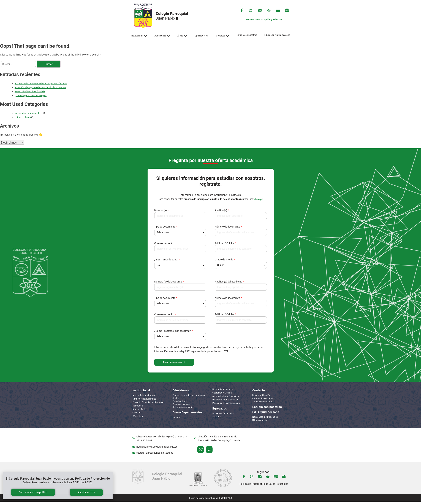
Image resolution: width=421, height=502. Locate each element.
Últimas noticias (23, 117)
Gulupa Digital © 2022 (221, 498)
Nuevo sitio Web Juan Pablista (30, 91)
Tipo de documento (165, 227)
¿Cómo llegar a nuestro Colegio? (31, 95)
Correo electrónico (164, 243)
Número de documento (228, 227)
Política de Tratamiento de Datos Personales (264, 484)
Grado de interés (224, 259)
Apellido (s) (221, 210)
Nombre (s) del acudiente (168, 282)
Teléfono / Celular (225, 243)
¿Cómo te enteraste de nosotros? (172, 331)
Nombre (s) (160, 210)
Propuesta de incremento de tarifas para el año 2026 (41, 83)
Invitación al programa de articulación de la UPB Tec (40, 87)
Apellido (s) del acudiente (229, 282)
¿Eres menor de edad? (166, 259)
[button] (139, 36)
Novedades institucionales (28, 113)
